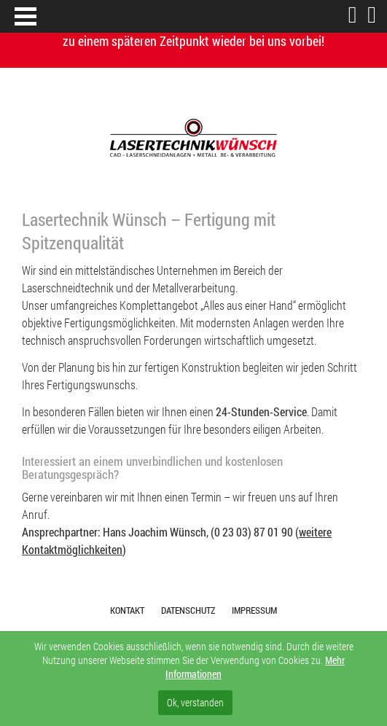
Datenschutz (188, 610)
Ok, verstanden (195, 702)
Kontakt (127, 610)
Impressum (254, 610)
